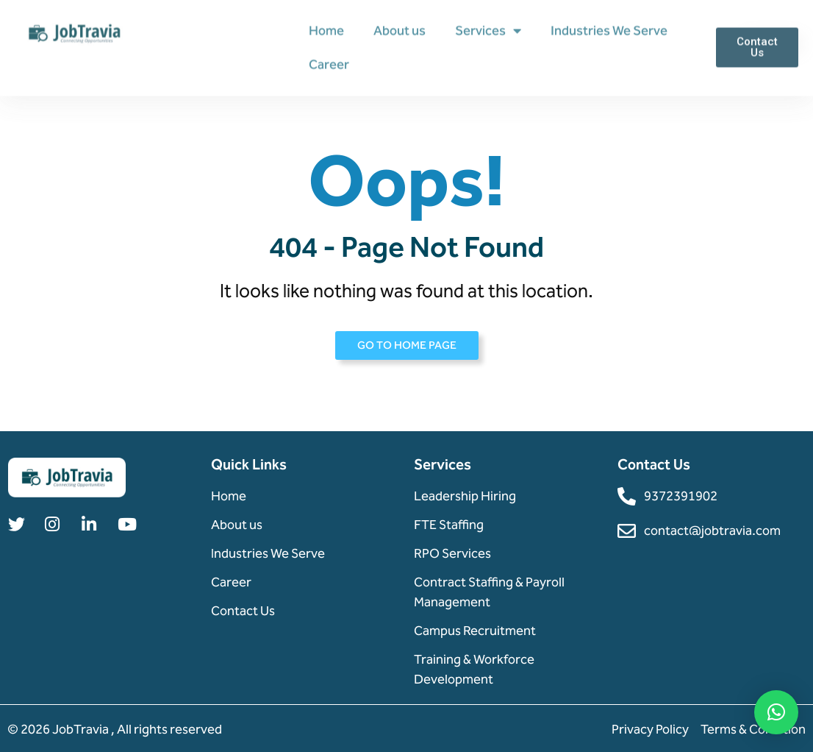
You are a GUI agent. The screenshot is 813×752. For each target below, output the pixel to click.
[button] (776, 712)
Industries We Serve (609, 29)
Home (326, 29)
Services (488, 29)
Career (329, 63)
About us (399, 29)
